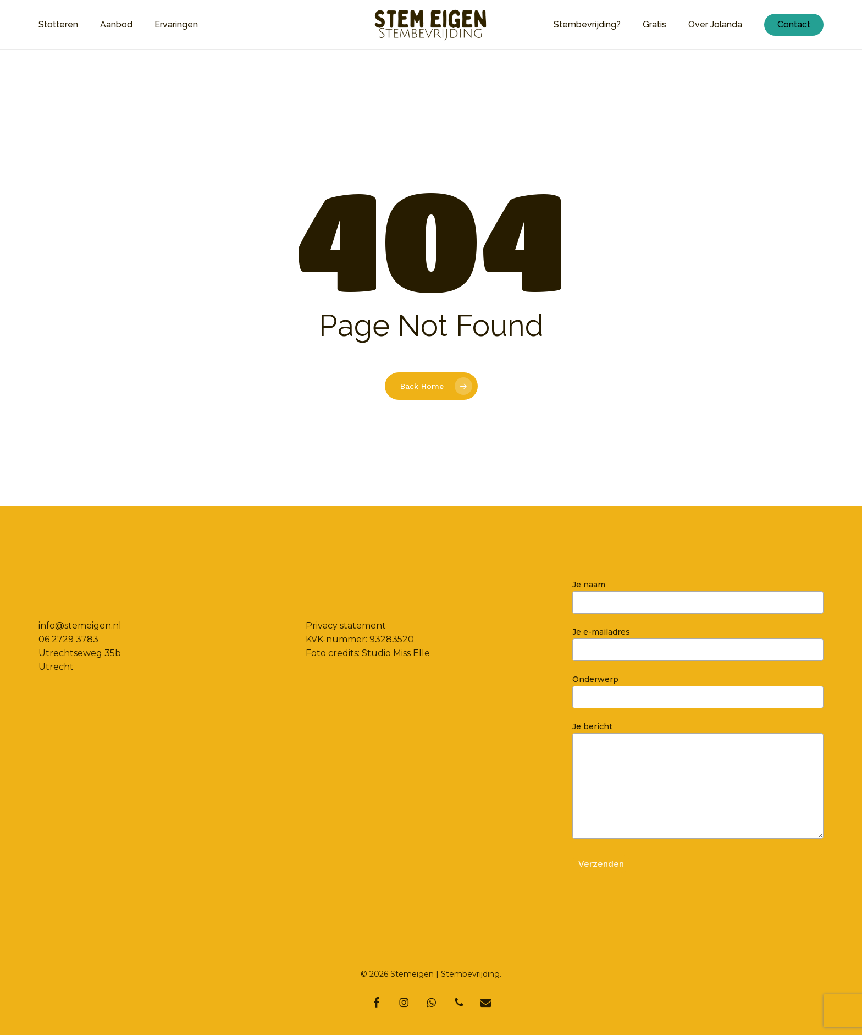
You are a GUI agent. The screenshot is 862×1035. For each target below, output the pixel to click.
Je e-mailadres (698, 644)
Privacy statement (346, 625)
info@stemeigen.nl (79, 625)
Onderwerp (698, 691)
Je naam (698, 597)
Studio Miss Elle (396, 653)
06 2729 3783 (68, 639)
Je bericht (698, 782)
